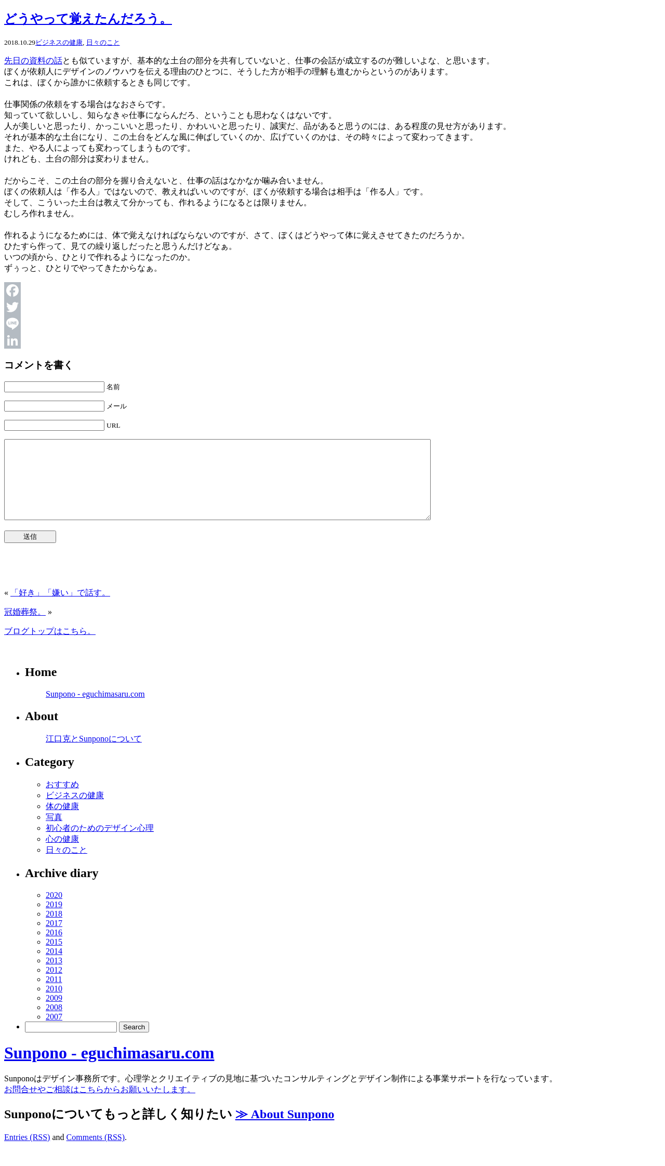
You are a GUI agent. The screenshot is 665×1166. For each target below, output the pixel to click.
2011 (54, 994)
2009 (54, 1013)
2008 (54, 1022)
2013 (54, 976)
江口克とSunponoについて (94, 754)
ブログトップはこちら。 (50, 646)
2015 (54, 957)
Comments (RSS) (95, 1152)
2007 (54, 1032)
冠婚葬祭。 (25, 627)
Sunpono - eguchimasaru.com (95, 709)
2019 (54, 920)
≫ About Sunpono (285, 1129)
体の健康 (62, 821)
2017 (54, 938)
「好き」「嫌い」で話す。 (60, 608)
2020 (54, 910)
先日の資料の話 (33, 60)
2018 (54, 929)
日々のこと (103, 42)
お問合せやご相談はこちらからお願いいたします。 (99, 1105)
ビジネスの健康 (59, 42)
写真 (54, 832)
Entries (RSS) (27, 1152)
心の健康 (62, 854)
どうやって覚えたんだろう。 (88, 18)
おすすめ (62, 800)
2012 (54, 985)
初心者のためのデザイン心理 (100, 843)
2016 (54, 948)
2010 (54, 1004)
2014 (54, 966)
